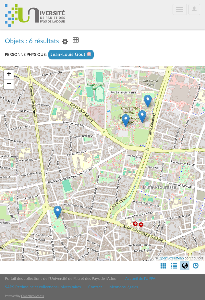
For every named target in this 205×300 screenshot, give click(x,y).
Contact (95, 287)
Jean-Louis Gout (71, 54)
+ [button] (9, 75)
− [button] (9, 84)
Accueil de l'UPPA (140, 279)
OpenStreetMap (171, 258)
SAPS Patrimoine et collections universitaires (43, 287)
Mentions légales (123, 287)
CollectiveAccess (32, 296)
